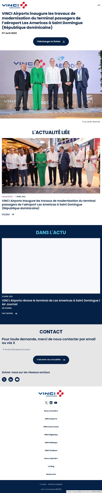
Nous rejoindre (51, 458)
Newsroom (51, 474)
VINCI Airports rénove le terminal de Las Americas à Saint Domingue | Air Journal (51, 302)
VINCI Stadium (51, 450)
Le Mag (51, 466)
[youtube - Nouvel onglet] (17, 379)
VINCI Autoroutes (51, 427)
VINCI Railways (51, 442)
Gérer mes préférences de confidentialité (84, 491)
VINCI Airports (51, 419)
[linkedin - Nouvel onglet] (10, 379)
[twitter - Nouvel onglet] (4, 379)
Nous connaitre (51, 411)
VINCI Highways (51, 434)
